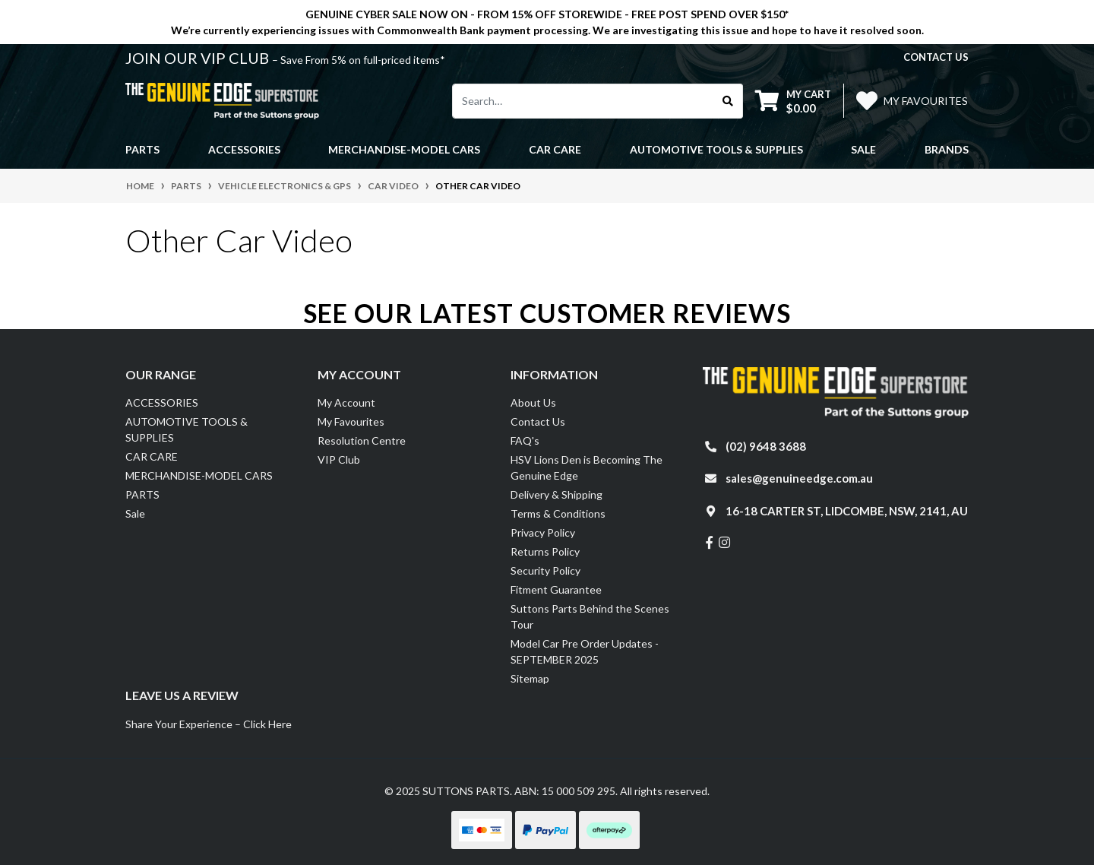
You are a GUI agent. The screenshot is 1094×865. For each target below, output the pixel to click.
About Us (533, 402)
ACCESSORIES (161, 402)
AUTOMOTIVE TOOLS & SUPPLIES (186, 429)
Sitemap (530, 678)
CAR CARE (151, 456)
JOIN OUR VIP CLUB (198, 58)
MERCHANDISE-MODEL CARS (199, 475)
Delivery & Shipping (556, 494)
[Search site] (728, 101)
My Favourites (351, 421)
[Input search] (583, 101)
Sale (863, 149)
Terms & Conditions (558, 513)
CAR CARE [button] (555, 149)
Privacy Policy (543, 532)
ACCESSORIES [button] (244, 149)
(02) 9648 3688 (766, 446)
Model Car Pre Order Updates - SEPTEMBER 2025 (585, 651)
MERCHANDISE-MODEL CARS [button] (404, 149)
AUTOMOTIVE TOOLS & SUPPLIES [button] (716, 149)
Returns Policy (545, 551)
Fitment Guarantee (556, 589)
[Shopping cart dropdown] (793, 101)
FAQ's (525, 440)
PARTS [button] (142, 149)
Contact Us (538, 421)
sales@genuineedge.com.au (799, 478)
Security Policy (545, 570)
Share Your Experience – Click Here (208, 724)
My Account (346, 402)
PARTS (142, 494)
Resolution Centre (362, 440)
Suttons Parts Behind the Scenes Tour (590, 616)
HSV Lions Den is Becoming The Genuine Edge (586, 467)
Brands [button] (947, 149)
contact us (936, 57)
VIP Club (339, 459)
